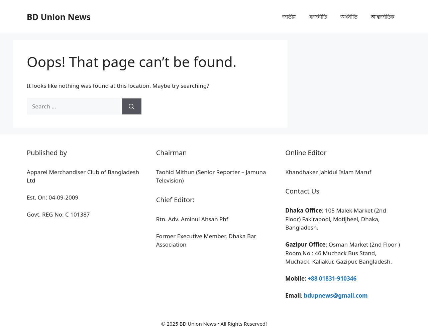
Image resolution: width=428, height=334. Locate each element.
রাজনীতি (318, 16)
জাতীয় (289, 16)
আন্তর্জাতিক (383, 16)
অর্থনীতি (348, 16)
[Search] (131, 106)
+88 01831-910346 (332, 278)
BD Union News (59, 16)
